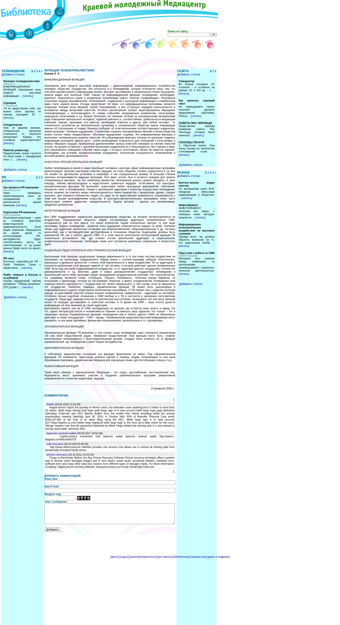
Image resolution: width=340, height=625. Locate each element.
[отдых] (124, 530)
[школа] (135, 530)
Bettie (43, 380)
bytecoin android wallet (54, 405)
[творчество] (198, 530)
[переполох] (148, 530)
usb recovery (48, 413)
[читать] (27, 102)
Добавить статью (13, 77)
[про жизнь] (164, 530)
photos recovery (50, 424)
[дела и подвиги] (219, 530)
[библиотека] (181, 530)
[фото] (114, 530)
